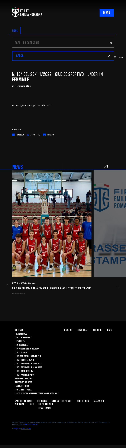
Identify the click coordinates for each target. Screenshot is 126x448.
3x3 (32, 404)
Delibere (97, 330)
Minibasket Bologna (23, 382)
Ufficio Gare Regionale (24, 371)
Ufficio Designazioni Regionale (28, 363)
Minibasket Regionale (24, 378)
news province (45, 408)
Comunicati (82, 330)
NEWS (15, 30)
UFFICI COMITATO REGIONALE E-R (27, 356)
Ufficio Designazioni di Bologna (28, 367)
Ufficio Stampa (20, 352)
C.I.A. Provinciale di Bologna (26, 348)
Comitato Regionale (23, 337)
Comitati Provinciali (23, 389)
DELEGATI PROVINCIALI (62, 401)
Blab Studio (26, 429)
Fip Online (42, 401)
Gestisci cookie (30, 424)
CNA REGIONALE (20, 333)
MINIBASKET (20, 404)
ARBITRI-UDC (83, 401)
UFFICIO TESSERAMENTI (24, 360)
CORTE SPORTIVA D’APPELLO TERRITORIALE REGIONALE (36, 393)
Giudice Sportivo (21, 386)
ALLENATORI (99, 401)
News (109, 330)
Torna (118, 57)
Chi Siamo (19, 330)
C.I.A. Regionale (21, 345)
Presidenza (19, 341)
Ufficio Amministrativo (24, 374)
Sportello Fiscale (23, 401)
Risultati (68, 330)
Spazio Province (46, 404)
